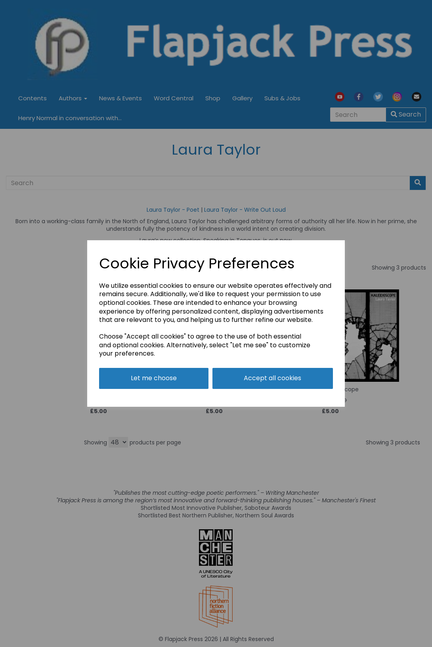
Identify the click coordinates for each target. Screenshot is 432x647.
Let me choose (154, 378)
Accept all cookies (272, 378)
